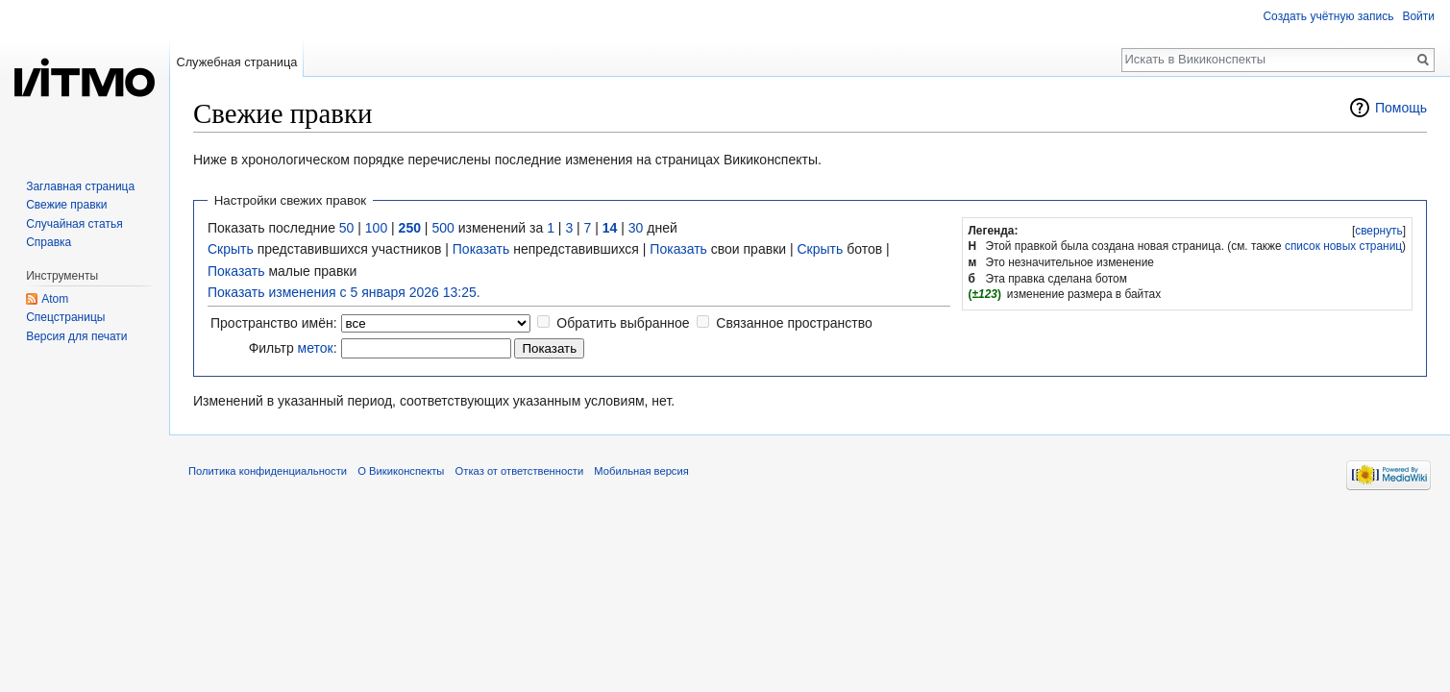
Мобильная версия (641, 471)
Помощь (1401, 107)
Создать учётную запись (1328, 16)
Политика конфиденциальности (267, 471)
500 (442, 227)
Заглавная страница (80, 186)
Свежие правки (66, 204)
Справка (48, 242)
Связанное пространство (794, 323)
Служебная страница (236, 62)
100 (376, 227)
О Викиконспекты (400, 471)
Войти (1418, 16)
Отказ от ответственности (519, 471)
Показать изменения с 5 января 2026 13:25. (344, 292)
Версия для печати (76, 336)
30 (636, 227)
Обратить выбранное (622, 323)
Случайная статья (74, 224)
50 (347, 227)
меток (315, 348)
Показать (481, 249)
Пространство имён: (273, 323)
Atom (54, 299)
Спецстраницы (65, 317)
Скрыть (231, 249)
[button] (1379, 230)
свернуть (1379, 230)
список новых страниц (1343, 246)
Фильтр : (293, 348)
